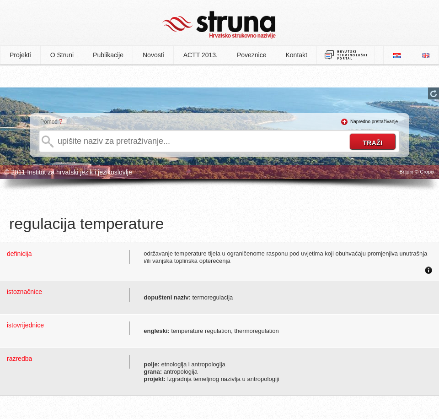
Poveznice (252, 55)
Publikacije (108, 55)
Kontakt (296, 55)
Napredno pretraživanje (374, 121)
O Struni (62, 55)
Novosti (153, 55)
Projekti (20, 55)
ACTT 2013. (200, 55)
